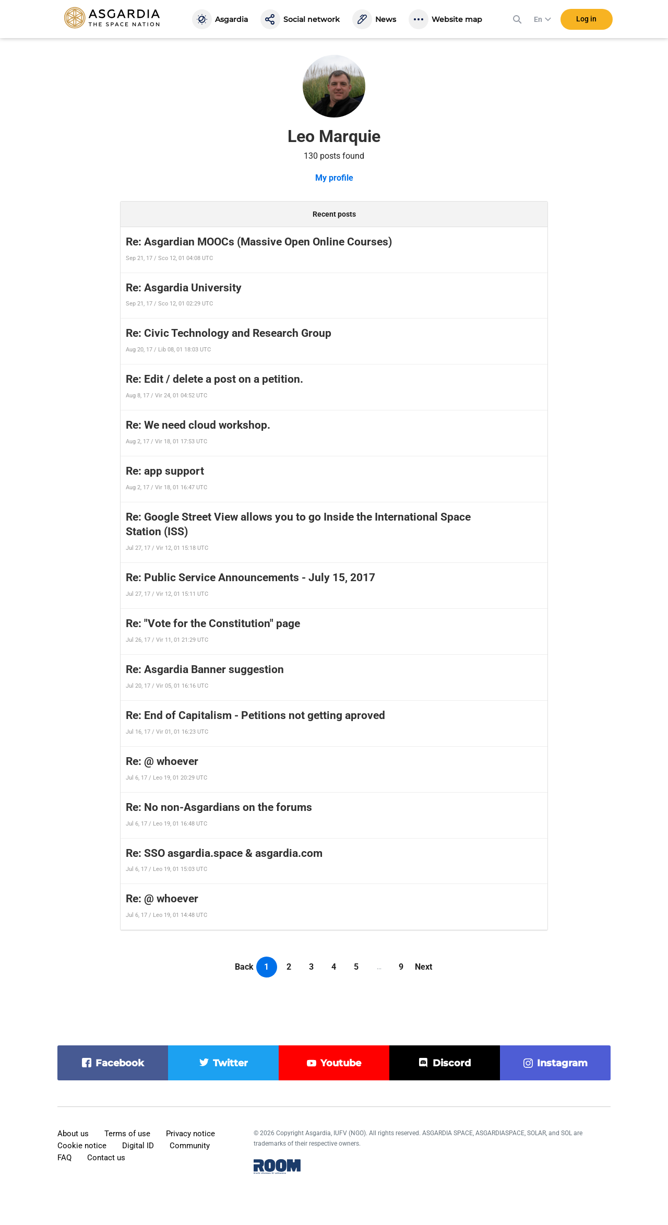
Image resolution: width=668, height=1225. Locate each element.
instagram (562, 1063)
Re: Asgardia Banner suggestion (205, 669)
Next (423, 967)
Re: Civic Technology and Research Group (228, 333)
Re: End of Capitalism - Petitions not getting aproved (255, 715)
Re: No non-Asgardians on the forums (219, 807)
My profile (334, 178)
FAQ (64, 1157)
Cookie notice (81, 1145)
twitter (230, 1063)
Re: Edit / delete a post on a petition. (214, 379)
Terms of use (127, 1133)
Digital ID (138, 1145)
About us (73, 1133)
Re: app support (165, 471)
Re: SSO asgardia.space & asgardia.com (224, 853)
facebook (120, 1063)
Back (244, 967)
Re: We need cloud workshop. (198, 425)
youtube (340, 1063)
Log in (586, 20)
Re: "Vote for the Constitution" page (213, 623)
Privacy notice (190, 1133)
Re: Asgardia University (184, 287)
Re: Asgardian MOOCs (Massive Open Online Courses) (259, 241)
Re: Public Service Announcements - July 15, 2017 (250, 577)
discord (452, 1063)
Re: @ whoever (162, 761)
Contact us (106, 1157)
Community (190, 1145)
